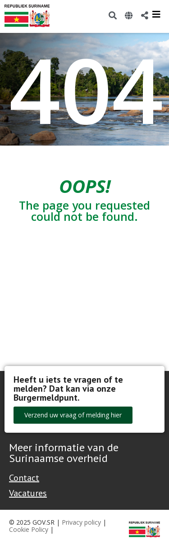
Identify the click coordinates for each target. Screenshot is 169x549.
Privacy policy (81, 522)
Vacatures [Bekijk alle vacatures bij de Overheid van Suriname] (28, 493)
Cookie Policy (28, 529)
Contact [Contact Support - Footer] (24, 478)
